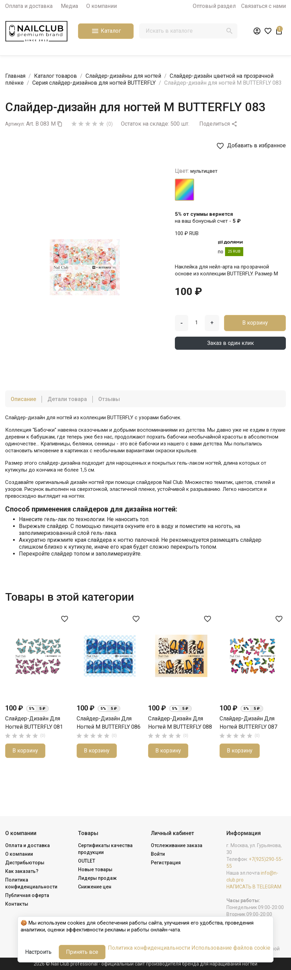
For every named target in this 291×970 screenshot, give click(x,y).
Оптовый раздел (214, 6)
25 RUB (234, 251)
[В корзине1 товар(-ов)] (279, 31)
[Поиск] (188, 31)
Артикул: (15, 124)
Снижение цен (94, 886)
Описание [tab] (23, 399)
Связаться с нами (263, 6)
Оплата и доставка (29, 6)
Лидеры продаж (97, 878)
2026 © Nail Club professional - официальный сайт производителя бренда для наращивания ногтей (145, 964)
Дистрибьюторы (24, 862)
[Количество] (196, 322)
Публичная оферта (27, 895)
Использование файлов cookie (230, 948)
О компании (101, 6)
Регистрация (166, 862)
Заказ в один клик (230, 343)
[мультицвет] (184, 190)
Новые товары (95, 869)
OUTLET (86, 861)
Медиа (69, 6)
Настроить (38, 952)
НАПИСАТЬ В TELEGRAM (253, 886)
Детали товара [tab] (67, 399)
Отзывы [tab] (109, 399)
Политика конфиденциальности (149, 948)
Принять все (82, 952)
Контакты (16, 904)
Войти (158, 854)
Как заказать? (21, 871)
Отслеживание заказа (176, 845)
